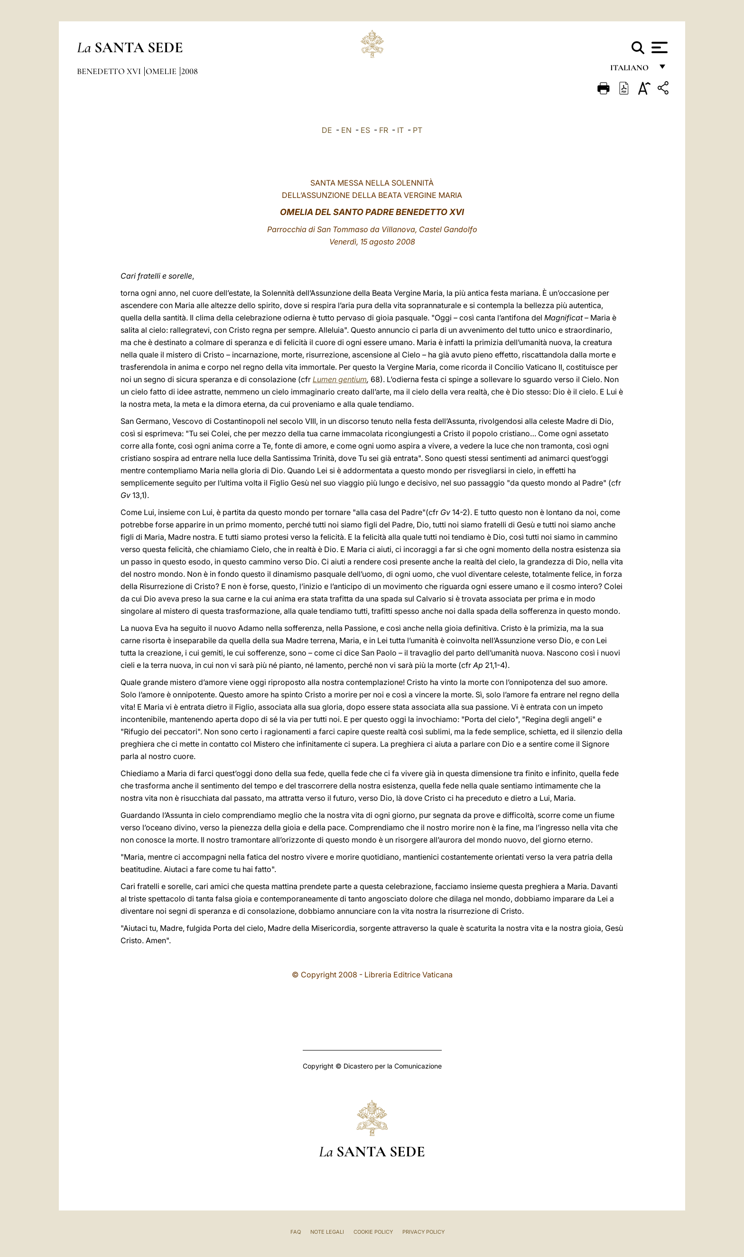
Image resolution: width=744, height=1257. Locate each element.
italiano (631, 70)
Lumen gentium (340, 379)
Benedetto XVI (110, 71)
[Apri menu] (658, 47)
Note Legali (327, 1232)
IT (400, 130)
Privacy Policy (423, 1232)
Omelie (162, 71)
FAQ (295, 1232)
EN (346, 130)
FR (383, 130)
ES (365, 130)
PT (417, 130)
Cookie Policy (373, 1232)
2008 (189, 71)
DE (327, 130)
